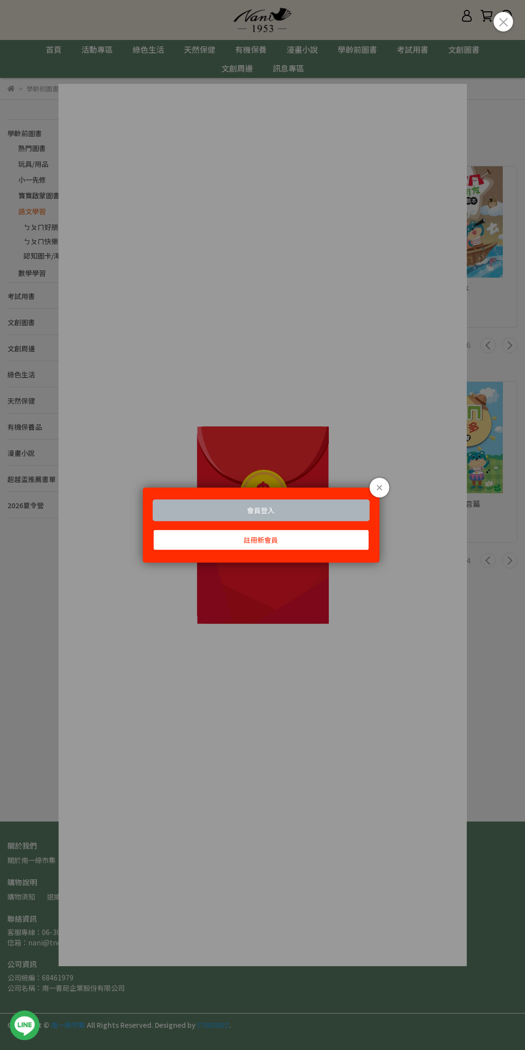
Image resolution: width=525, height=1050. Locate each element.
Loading (262, 525)
